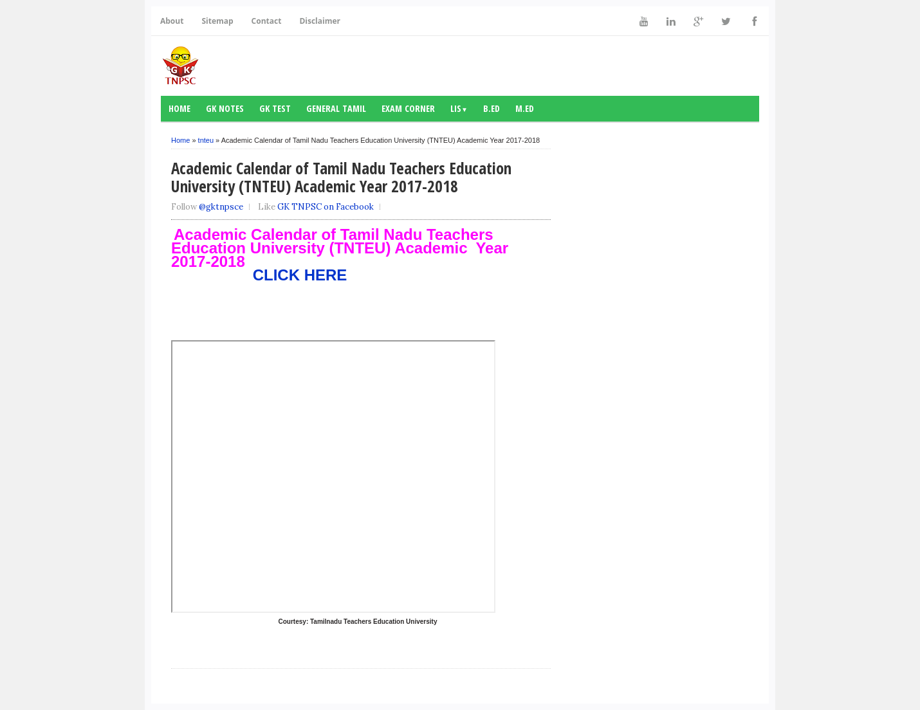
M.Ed (524, 108)
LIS (459, 108)
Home (179, 108)
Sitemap (217, 20)
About (171, 20)
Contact (267, 20)
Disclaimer (319, 20)
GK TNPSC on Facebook (325, 206)
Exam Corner (408, 108)
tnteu (206, 140)
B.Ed (491, 108)
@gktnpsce (221, 206)
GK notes (225, 108)
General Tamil (336, 108)
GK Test (275, 108)
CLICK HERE (259, 275)
